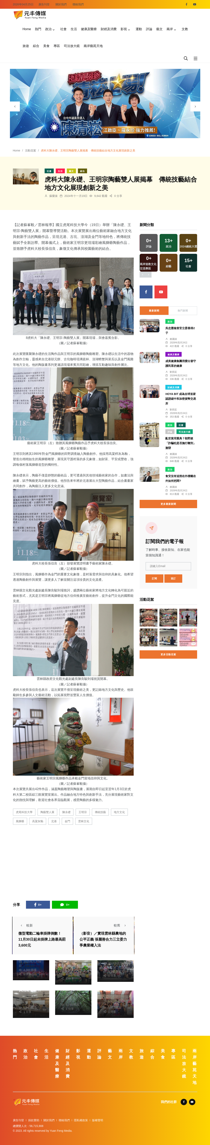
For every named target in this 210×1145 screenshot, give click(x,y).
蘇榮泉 (53, 195)
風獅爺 (20, 821)
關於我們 (61, 4)
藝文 (159, 29)
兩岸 (170, 29)
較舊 (121, 925)
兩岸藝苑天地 (93, 46)
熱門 (38, 29)
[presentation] (15, 106)
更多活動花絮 (168, 654)
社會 (63, 29)
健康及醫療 (89, 29)
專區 (57, 46)
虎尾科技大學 (24, 812)
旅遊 (26, 46)
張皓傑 (112, 995)
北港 (54, 821)
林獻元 (70, 961)
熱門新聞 (183, 310)
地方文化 (119, 812)
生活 (74, 29)
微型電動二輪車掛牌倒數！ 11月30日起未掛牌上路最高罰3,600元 (42, 939)
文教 (185, 29)
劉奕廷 (173, 372)
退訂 (173, 578)
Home (27, 29)
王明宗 (83, 812)
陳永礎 (66, 812)
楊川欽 (70, 992)
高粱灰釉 (37, 821)
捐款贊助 (33, 1120)
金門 (67, 821)
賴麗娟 (173, 339)
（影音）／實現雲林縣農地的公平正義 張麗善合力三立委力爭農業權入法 (103, 939)
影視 (124, 29)
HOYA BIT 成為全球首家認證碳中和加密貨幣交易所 (180, 398)
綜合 (36, 46)
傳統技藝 (100, 812)
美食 (46, 46)
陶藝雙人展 (47, 812)
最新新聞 (154, 310)
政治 (48, 29)
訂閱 (154, 578)
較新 (25, 925)
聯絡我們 (78, 4)
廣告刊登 (44, 4)
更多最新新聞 (168, 504)
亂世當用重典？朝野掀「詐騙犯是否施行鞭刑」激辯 (180, 443)
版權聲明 (97, 1120)
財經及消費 (109, 29)
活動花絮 (30, 150)
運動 (139, 29)
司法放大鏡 (72, 46)
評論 (149, 29)
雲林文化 (83, 821)
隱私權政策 (81, 1120)
